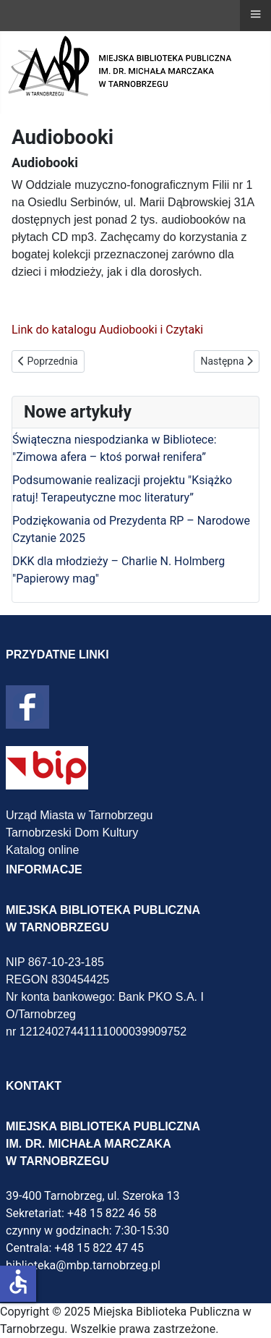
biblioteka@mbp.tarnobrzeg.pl (83, 1265)
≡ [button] (255, 13)
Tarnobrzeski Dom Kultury (72, 832)
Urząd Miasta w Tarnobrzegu (79, 815)
